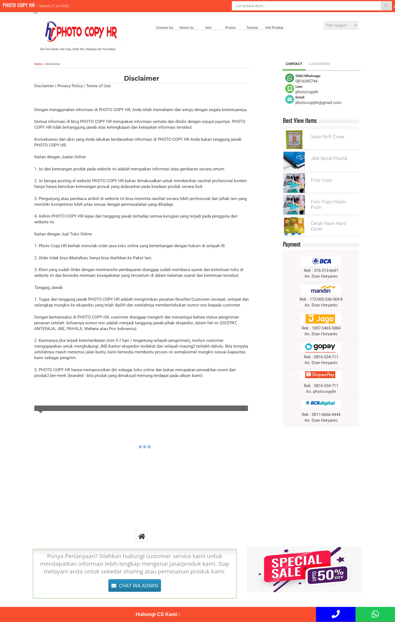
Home (38, 64)
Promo (230, 28)
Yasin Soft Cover (328, 136)
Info (208, 28)
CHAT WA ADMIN (134, 585)
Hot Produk (274, 28)
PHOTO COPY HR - (21, 5)
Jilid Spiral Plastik (329, 158)
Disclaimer (141, 78)
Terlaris (252, 28)
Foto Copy (321, 180)
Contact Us (164, 28)
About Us (186, 28)
